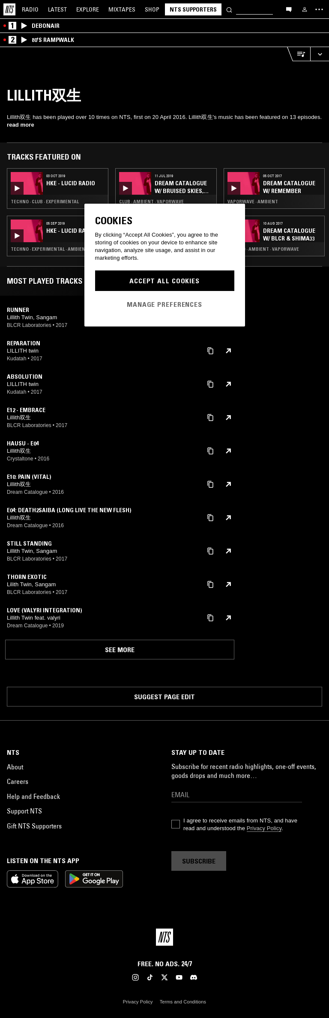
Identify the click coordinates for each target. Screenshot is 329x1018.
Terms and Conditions (183, 1001)
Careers (17, 781)
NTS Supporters (193, 9)
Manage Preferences (164, 304)
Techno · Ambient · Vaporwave (263, 249)
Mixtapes (121, 9)
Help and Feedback (33, 796)
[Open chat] (289, 9)
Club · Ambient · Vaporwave (151, 202)
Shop (152, 9)
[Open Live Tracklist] (298, 54)
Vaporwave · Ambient (252, 202)
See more (120, 649)
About (15, 767)
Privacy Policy (264, 828)
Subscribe (198, 861)
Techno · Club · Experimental (45, 202)
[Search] (229, 9)
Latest (57, 9)
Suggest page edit (164, 696)
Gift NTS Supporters (34, 826)
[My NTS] (304, 9)
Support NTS (24, 811)
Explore (87, 9)
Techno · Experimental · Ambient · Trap (57, 249)
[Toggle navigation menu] (319, 9)
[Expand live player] (319, 54)
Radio (30, 9)
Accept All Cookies (164, 280)
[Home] (9, 9)
